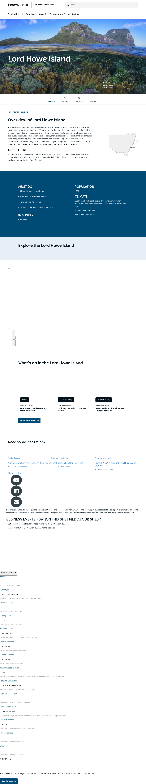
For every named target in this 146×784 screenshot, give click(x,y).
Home (10, 112)
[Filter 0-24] (73, 620)
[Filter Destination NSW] (73, 711)
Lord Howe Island (21, 112)
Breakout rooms (7, 642)
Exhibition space (7, 655)
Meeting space (6, 629)
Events (93, 99)
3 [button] (14, 338)
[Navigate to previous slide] (9, 268)
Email (2, 746)
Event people (5, 616)
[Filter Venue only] (73, 633)
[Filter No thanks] (73, 646)
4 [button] (14, 341)
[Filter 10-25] (73, 672)
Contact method (7, 720)
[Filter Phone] (73, 724)
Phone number (6, 733)
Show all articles (15, 473)
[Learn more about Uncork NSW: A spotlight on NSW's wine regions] (116, 458)
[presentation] (17, 767)
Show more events (28, 421)
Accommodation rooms (10, 668)
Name (2, 577)
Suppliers (79, 99)
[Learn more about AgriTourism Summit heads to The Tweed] (29, 456)
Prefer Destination (8, 707)
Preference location (8, 694)
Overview (51, 100)
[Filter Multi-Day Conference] (73, 594)
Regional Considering (9, 681)
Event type (4, 590)
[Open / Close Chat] (8, 573)
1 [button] (13, 331)
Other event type (7, 603)
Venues (65, 99)
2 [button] (13, 334)
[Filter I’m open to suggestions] (73, 685)
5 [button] (14, 344)
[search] (101, 5)
